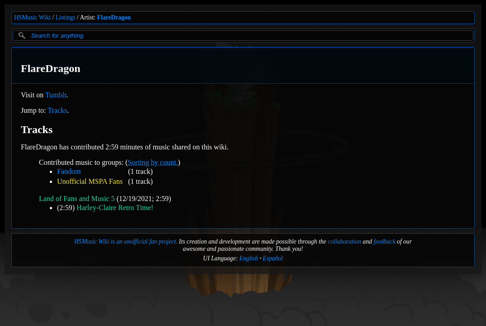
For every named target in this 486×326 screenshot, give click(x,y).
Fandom (69, 171)
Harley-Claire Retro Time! (114, 207)
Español (273, 258)
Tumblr (56, 95)
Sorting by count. (153, 162)
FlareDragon (114, 17)
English (248, 258)
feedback (384, 241)
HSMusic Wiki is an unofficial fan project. (125, 241)
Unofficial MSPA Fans (90, 181)
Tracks (57, 110)
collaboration (344, 241)
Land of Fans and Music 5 (77, 198)
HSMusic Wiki (32, 17)
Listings (66, 17)
